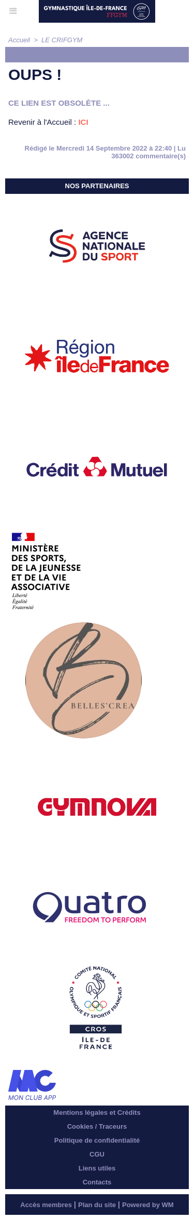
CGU (97, 1154)
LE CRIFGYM (61, 40)
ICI (83, 122)
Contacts (97, 1182)
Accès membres (46, 1205)
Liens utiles (97, 1168)
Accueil (19, 40)
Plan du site (97, 1205)
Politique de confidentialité (97, 1140)
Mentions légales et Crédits (96, 1112)
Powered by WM (148, 1205)
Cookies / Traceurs (97, 1126)
